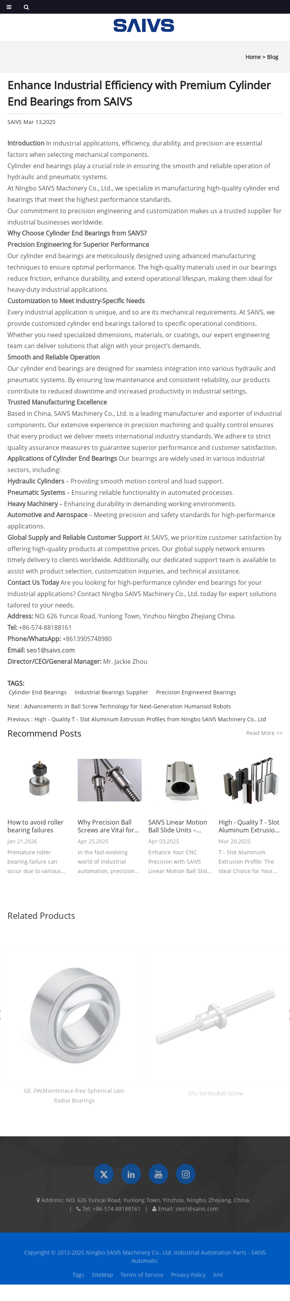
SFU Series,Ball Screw (216, 1096)
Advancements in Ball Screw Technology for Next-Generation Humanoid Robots (127, 706)
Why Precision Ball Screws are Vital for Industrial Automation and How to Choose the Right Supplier (109, 826)
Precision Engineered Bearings (196, 692)
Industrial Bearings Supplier (111, 692)
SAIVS (14, 122)
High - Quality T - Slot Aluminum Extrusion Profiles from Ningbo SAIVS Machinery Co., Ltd (150, 719)
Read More (264, 733)
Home (253, 57)
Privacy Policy (188, 1277)
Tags (78, 1277)
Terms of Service (142, 1277)
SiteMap (102, 1277)
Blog (272, 57)
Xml (218, 1277)
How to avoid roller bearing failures (35, 826)
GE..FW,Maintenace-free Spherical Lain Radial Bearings (74, 1098)
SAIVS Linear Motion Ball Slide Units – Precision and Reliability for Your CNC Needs (177, 826)
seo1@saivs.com (51, 650)
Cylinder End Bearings (38, 692)
